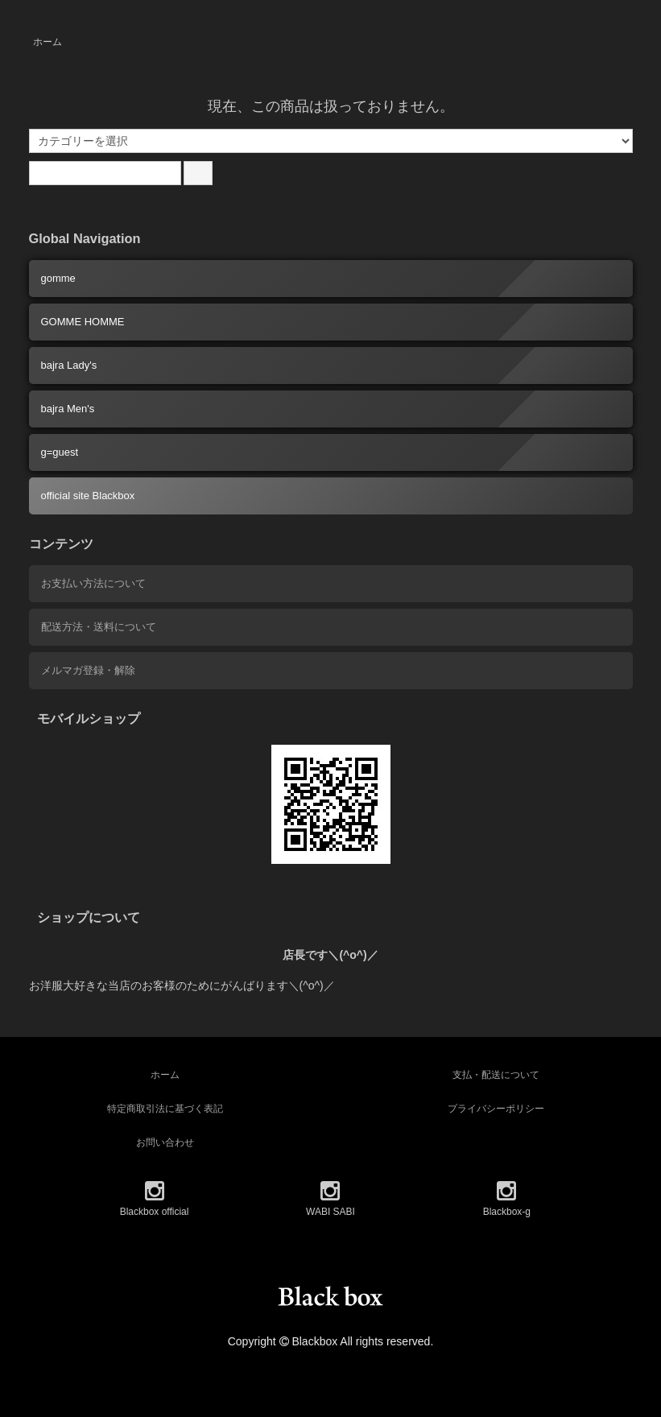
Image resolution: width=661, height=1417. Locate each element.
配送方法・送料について (98, 627)
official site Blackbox (88, 496)
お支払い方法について (93, 583)
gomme (58, 278)
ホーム (47, 42)
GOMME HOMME (83, 322)
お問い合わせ (165, 1142)
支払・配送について (495, 1074)
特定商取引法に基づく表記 (165, 1108)
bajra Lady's (69, 365)
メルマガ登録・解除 (88, 670)
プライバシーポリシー (496, 1108)
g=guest (60, 452)
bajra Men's (68, 409)
